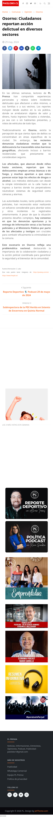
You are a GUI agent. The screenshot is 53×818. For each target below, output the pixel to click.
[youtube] (35, 3)
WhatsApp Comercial (17, 771)
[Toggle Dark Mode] (40, 3)
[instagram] (27, 3)
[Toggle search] (44, 3)
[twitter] (31, 3)
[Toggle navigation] (49, 3)
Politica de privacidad (17, 779)
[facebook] (23, 3)
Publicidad (12, 766)
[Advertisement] (26, 358)
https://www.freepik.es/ (10, 276)
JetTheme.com (41, 811)
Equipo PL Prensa (15, 775)
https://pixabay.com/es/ (41, 272)
